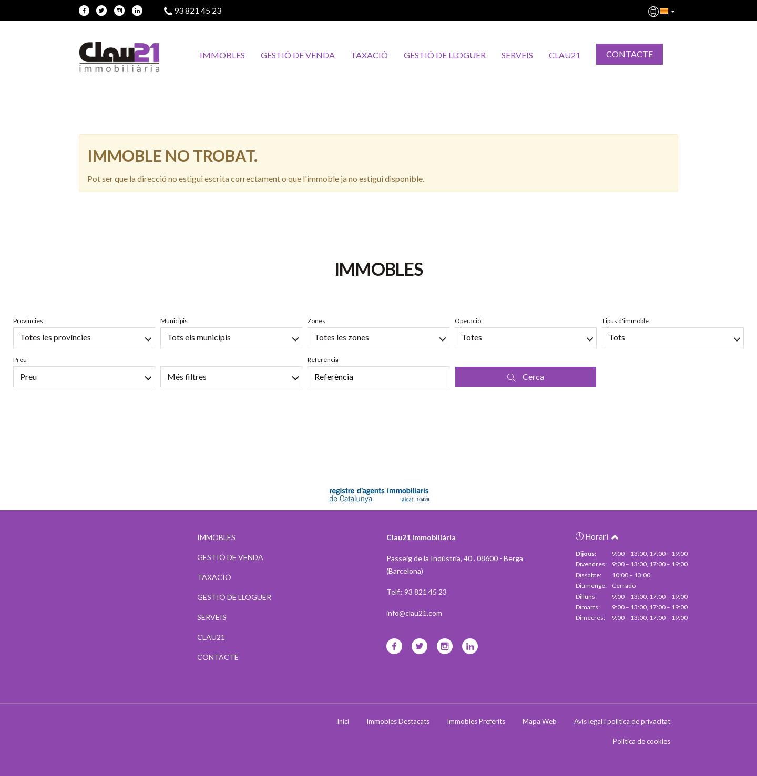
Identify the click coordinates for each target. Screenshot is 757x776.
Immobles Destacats (397, 721)
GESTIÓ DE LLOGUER (445, 55)
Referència (323, 360)
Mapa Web (540, 721)
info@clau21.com (414, 612)
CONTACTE (629, 54)
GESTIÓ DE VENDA (298, 55)
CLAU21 (564, 55)
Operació (468, 321)
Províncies (28, 321)
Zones (316, 321)
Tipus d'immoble (625, 321)
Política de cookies (641, 741)
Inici (343, 721)
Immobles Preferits (476, 721)
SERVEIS (517, 55)
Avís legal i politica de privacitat (622, 721)
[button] (662, 10)
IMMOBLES (222, 55)
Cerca (525, 376)
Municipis (174, 321)
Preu (20, 360)
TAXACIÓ (369, 55)
